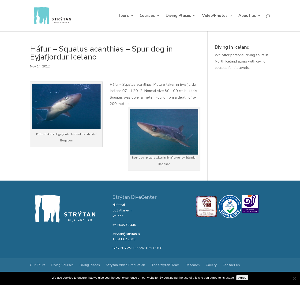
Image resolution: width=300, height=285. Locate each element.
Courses (147, 16)
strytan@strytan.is (126, 234)
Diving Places (178, 16)
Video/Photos (215, 16)
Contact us (231, 265)
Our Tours (37, 265)
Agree (242, 277)
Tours (123, 16)
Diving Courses (62, 265)
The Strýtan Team (165, 265)
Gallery (211, 265)
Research (193, 265)
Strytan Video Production (125, 265)
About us (247, 16)
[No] (294, 278)
